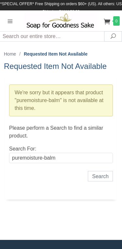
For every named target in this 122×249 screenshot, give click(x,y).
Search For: (22, 148)
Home (10, 54)
